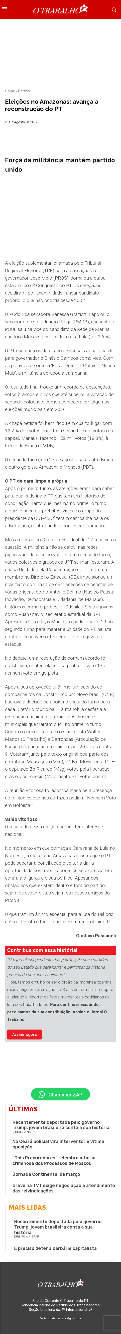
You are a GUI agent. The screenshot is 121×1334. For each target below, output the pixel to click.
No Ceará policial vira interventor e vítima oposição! (58, 1144)
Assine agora (24, 1034)
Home (10, 91)
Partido (24, 91)
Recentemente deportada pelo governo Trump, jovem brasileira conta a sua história (61, 1125)
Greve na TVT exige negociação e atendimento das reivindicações (63, 1188)
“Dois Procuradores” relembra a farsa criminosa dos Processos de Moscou (54, 1160)
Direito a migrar (24, 1132)
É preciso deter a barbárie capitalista (55, 1248)
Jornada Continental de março (46, 1174)
